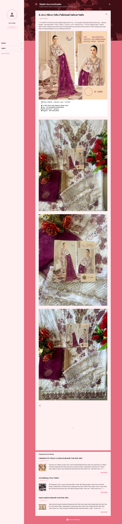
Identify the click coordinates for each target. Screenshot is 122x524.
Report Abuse (5, 53)
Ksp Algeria (12, 23)
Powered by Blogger (73, 519)
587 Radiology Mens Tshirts (49, 478)
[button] (106, 14)
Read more (104, 472)
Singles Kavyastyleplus (50, 4)
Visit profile (12, 27)
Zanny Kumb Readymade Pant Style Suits (53, 498)
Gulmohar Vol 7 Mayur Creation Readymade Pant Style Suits (60, 458)
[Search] (110, 4)
